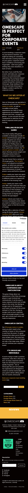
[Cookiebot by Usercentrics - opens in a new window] (20, 219)
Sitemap (15, 482)
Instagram (6, 475)
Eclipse (4, 174)
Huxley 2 (5, 199)
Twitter (5, 472)
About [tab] (23, 222)
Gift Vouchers (19, 453)
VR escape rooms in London (14, 327)
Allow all (14, 269)
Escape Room (8, 398)
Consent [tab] (5, 222)
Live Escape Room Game (12, 400)
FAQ (17, 449)
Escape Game (8, 396)
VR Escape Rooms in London (19, 442)
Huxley (4, 183)
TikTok (5, 474)
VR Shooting (19, 445)
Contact (18, 451)
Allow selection (14, 273)
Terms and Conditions (13, 486)
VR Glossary (19, 447)
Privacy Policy (21, 486)
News (5, 402)
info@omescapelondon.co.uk (14, 431)
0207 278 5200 (14, 433)
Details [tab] (14, 222)
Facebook (5, 470)
